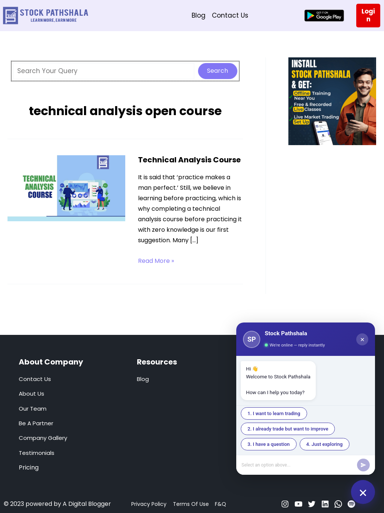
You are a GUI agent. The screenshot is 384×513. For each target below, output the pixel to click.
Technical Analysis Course (189, 159)
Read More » (156, 261)
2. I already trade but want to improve (288, 429)
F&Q (220, 504)
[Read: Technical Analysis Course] (66, 187)
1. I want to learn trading (274, 413)
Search (217, 70)
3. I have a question (269, 444)
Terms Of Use (191, 504)
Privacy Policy (148, 504)
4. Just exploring (324, 444)
